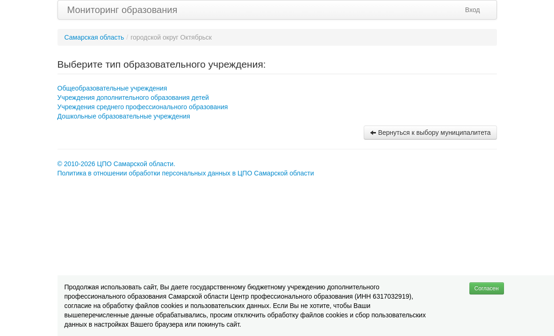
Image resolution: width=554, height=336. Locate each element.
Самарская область (94, 37)
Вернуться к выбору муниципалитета (430, 132)
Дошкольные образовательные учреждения (124, 116)
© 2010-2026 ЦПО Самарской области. (117, 164)
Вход (472, 10)
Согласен (487, 288)
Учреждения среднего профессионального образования (143, 107)
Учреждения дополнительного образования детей (133, 97)
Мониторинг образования (122, 10)
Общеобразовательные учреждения (112, 88)
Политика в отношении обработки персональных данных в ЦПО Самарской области (186, 173)
